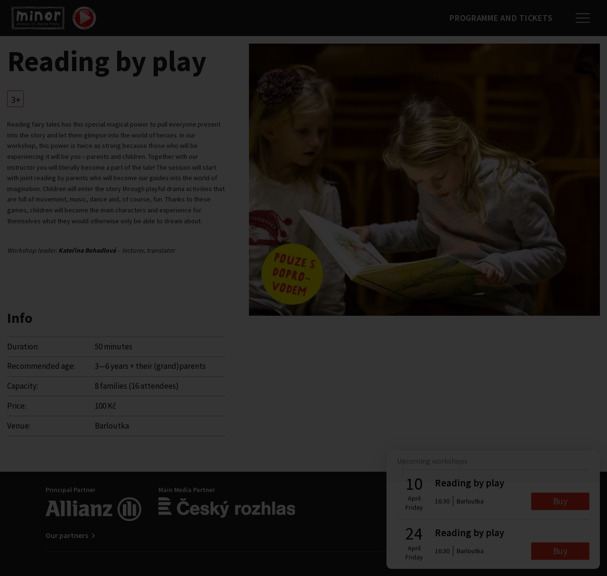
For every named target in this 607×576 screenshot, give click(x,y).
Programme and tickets (500, 17)
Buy (560, 501)
